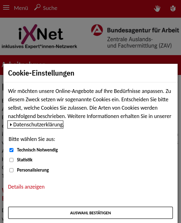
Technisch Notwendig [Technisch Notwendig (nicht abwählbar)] (37, 150)
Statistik (24, 160)
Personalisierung (33, 170)
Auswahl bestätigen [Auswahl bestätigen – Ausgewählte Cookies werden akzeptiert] (90, 213)
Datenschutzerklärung (38, 124)
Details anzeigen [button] (26, 186)
